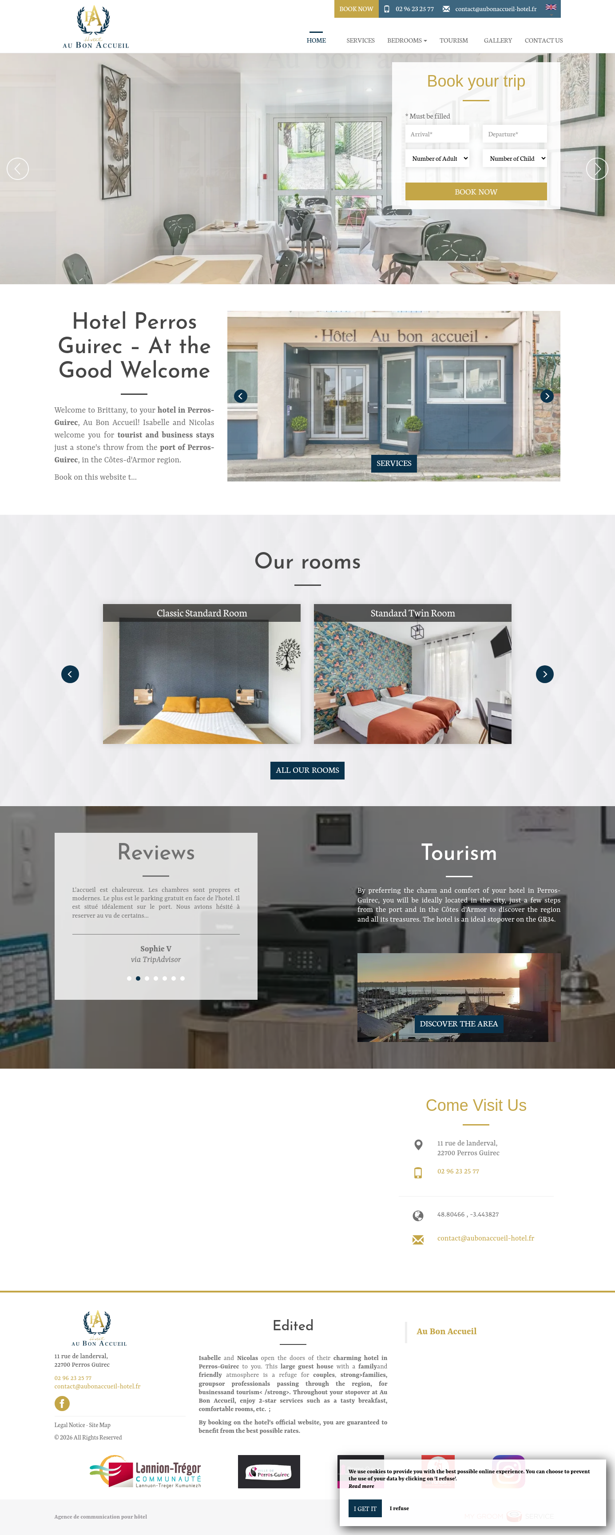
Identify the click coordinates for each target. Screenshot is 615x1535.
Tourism (454, 40)
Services (361, 40)
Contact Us (544, 40)
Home (316, 40)
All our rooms (307, 769)
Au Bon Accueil (446, 1332)
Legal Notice (70, 1424)
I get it (365, 1508)
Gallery (498, 40)
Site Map (100, 1424)
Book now (476, 191)
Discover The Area (459, 1023)
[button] (551, 8)
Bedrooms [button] (407, 40)
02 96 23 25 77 (415, 8)
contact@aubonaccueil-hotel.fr (496, 8)
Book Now (356, 8)
